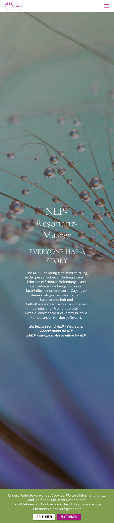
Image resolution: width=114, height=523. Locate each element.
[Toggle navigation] (106, 6)
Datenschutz (76, 503)
